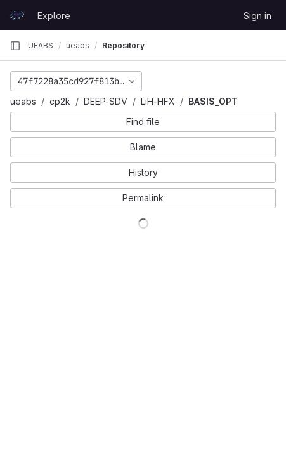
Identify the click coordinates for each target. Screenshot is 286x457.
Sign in (257, 15)
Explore (53, 15)
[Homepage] (17, 15)
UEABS (40, 45)
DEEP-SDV (105, 101)
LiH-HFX (158, 101)
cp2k (59, 101)
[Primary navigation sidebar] (15, 46)
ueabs (23, 101)
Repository (123, 45)
